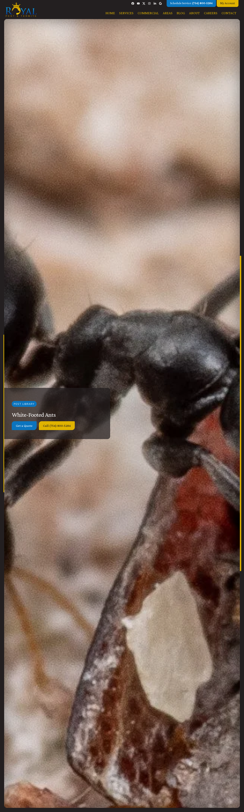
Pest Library (24, 403)
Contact (229, 13)
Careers (210, 13)
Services (126, 13)
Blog (181, 13)
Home (110, 13)
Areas (168, 13)
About (194, 13)
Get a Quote (24, 425)
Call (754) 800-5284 (57, 425)
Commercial (148, 13)
